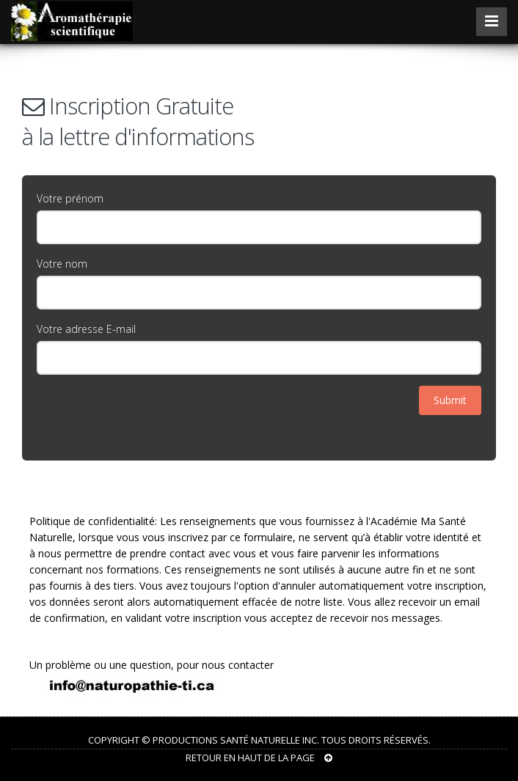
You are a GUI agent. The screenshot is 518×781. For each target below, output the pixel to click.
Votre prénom (70, 198)
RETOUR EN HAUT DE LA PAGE (259, 757)
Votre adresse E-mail (86, 329)
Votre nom (62, 264)
